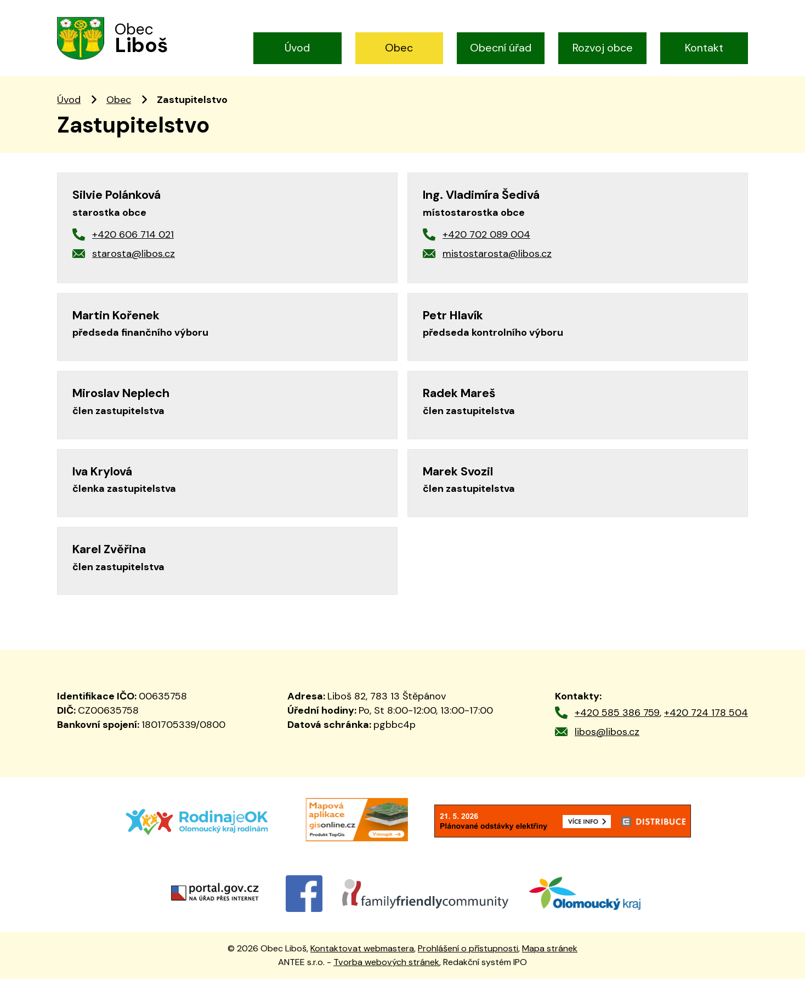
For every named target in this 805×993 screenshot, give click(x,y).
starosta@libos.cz (133, 267)
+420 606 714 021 (133, 249)
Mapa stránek (549, 963)
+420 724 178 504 (706, 727)
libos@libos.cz (607, 746)
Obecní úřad (500, 48)
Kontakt (704, 48)
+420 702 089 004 (486, 249)
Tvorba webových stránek (386, 976)
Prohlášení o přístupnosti (468, 963)
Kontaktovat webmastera (362, 963)
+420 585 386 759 (617, 727)
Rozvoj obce (602, 48)
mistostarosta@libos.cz (497, 267)
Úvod (297, 48)
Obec (399, 48)
